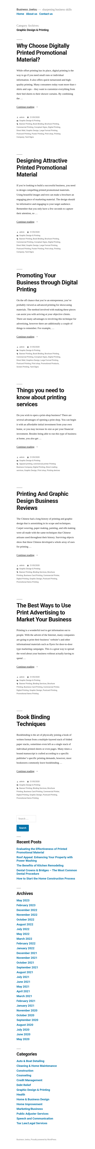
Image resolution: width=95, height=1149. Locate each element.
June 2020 (23, 1034)
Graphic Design (32, 130)
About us (31, 14)
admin (22, 117)
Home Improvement (29, 1104)
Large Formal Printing (49, 360)
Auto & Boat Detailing (30, 1061)
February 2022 (26, 943)
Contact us (46, 14)
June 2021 (23, 981)
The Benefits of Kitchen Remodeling (40, 865)
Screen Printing (23, 367)
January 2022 (25, 948)
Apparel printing (25, 464)
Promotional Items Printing (28, 582)
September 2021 (27, 967)
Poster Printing (38, 134)
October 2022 (25, 919)
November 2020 (27, 1010)
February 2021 (26, 1001)
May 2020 (23, 1039)
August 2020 (25, 1024)
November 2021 (27, 957)
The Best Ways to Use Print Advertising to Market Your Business (44, 612)
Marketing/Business (30, 1109)
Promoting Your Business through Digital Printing (47, 282)
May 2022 (23, 934)
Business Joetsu (27, 9)
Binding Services (40, 572)
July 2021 (23, 977)
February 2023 (26, 905)
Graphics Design (33, 360)
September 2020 (27, 1020)
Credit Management (29, 1080)
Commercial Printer (51, 575)
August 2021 (25, 972)
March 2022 (24, 938)
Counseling (24, 1075)
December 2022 (27, 910)
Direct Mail (21, 130)
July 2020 (23, 1029)
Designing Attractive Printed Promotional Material (42, 167)
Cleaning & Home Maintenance (37, 1066)
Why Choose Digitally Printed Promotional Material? (43, 52)
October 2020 (25, 1015)
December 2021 (27, 953)
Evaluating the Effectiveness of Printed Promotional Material (42, 850)
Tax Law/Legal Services (32, 1123)
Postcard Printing (24, 134)
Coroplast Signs (40, 127)
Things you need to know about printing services (41, 397)
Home (20, 14)
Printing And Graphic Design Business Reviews (42, 500)
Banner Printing (25, 124)
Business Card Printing (33, 575)
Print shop (49, 134)
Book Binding (38, 124)
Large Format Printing (48, 130)
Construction (25, 1070)
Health (21, 1094)
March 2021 (24, 996)
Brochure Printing (52, 124)
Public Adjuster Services (32, 1113)
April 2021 (23, 991)
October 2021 (25, 962)
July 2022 (23, 929)
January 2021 (25, 1005)
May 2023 (23, 900)
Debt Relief (24, 1085)
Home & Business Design (33, 1099)
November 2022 (27, 914)
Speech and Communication (35, 1118)
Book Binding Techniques (33, 720)
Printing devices (53, 470)
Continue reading (27, 107)
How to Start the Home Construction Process (46, 878)
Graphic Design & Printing (29, 120)
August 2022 (25, 924)
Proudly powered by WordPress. (44, 1139)
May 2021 (23, 986)
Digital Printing (54, 127)
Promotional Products (50, 363)
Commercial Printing (25, 127)
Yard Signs (29, 137)
